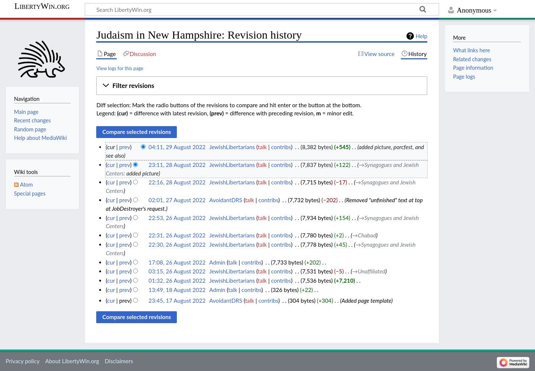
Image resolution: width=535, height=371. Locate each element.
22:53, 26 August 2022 (177, 217)
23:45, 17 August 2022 (177, 300)
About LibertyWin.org (72, 361)
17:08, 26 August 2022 (177, 262)
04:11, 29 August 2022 (177, 147)
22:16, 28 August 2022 (177, 182)
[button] (262, 85)
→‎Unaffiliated (368, 271)
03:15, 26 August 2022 (177, 271)
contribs (281, 147)
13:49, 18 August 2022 (177, 289)
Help (421, 36)
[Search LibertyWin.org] (262, 9)
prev (124, 147)
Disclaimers (119, 361)
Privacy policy (22, 361)
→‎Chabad (364, 235)
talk (262, 147)
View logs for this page (119, 68)
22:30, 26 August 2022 (177, 244)
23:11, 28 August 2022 (177, 164)
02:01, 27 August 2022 (177, 200)
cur (111, 164)
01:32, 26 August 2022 (177, 280)
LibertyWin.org (42, 6)
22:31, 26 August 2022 (177, 235)
